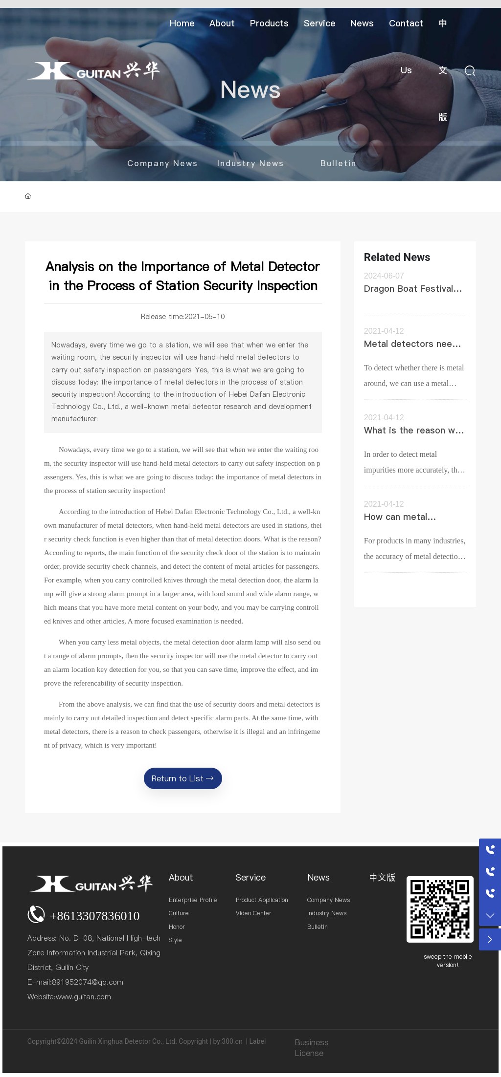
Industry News (250, 163)
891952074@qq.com (87, 982)
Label (257, 1041)
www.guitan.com (83, 996)
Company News (162, 163)
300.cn (232, 1041)
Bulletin (338, 163)
